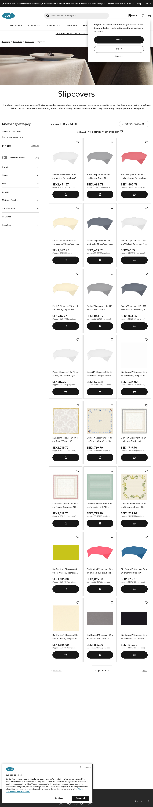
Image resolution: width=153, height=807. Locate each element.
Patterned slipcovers (12, 137)
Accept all (80, 798)
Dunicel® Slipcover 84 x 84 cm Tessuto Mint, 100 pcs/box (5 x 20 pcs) (99, 505)
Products (15, 26)
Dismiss (119, 56)
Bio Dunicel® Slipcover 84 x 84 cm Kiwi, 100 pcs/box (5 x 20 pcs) (65, 571)
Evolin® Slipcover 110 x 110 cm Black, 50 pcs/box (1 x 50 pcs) (133, 308)
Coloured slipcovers (11, 131)
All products (17, 42)
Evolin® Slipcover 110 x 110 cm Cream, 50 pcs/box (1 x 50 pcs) (65, 308)
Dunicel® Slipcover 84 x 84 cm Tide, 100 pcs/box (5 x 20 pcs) (99, 440)
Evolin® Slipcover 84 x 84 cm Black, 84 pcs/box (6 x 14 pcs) (99, 242)
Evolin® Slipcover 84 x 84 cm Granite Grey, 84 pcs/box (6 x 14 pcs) (99, 177)
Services (71, 26)
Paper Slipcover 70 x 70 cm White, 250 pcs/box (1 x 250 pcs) (65, 374)
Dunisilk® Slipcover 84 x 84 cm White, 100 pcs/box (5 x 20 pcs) (100, 374)
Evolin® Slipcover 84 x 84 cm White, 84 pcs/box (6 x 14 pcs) (65, 177)
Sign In (119, 49)
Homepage (6, 42)
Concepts (33, 26)
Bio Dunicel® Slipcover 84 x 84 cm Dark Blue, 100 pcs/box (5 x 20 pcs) (134, 571)
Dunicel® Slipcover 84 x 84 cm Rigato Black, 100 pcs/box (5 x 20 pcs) (133, 440)
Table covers (29, 42)
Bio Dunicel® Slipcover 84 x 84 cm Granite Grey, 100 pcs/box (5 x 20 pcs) (100, 637)
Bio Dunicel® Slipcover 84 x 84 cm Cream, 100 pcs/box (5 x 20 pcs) (65, 637)
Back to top (142, 801)
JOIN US (119, 40)
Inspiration (53, 26)
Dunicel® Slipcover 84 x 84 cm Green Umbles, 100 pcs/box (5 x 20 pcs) (133, 505)
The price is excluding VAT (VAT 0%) (76, 34)
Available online (24, 157)
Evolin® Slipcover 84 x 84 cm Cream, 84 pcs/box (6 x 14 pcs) (65, 242)
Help (139, 3)
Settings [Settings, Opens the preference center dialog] (59, 798)
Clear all (35, 146)
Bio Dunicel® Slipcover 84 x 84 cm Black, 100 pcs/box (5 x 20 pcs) (134, 637)
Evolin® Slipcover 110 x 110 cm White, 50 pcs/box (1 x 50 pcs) (133, 242)
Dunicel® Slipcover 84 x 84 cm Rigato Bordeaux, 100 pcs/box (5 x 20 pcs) (65, 505)
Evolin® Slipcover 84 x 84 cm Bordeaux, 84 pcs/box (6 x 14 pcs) (133, 177)
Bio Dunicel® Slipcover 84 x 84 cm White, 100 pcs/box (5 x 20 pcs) (134, 374)
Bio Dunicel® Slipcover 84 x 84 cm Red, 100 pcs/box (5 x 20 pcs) (100, 571)
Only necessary (85, 767)
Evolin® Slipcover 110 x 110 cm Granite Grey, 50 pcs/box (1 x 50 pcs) (99, 308)
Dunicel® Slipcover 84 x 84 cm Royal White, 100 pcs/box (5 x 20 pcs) (65, 440)
